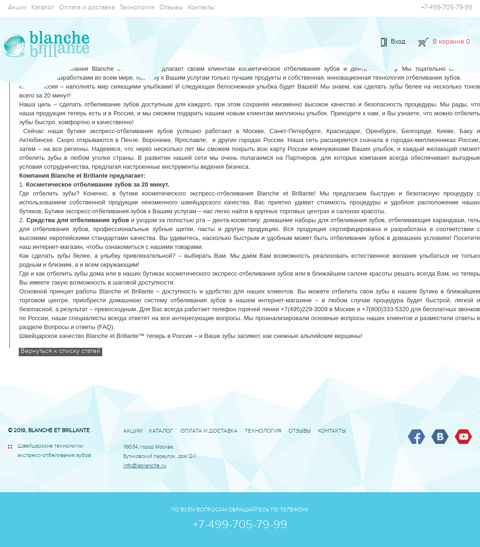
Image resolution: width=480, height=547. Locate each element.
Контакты (201, 8)
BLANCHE (44, 45)
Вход (398, 42)
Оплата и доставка (87, 8)
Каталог (42, 8)
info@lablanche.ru (144, 466)
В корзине (451, 42)
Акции (17, 8)
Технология (137, 8)
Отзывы (171, 8)
